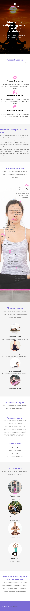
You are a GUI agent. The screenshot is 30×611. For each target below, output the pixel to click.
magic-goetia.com (14, 606)
